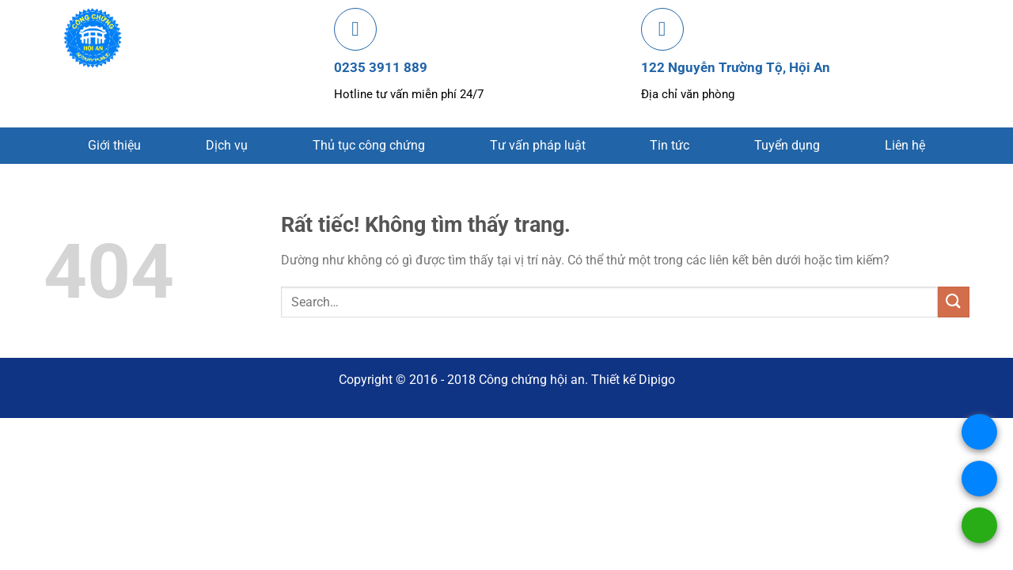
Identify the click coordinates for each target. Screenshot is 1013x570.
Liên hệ (905, 145)
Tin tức (669, 145)
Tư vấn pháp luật (538, 145)
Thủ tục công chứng (369, 145)
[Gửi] (953, 302)
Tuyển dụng (787, 145)
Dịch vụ (227, 145)
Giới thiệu (114, 145)
